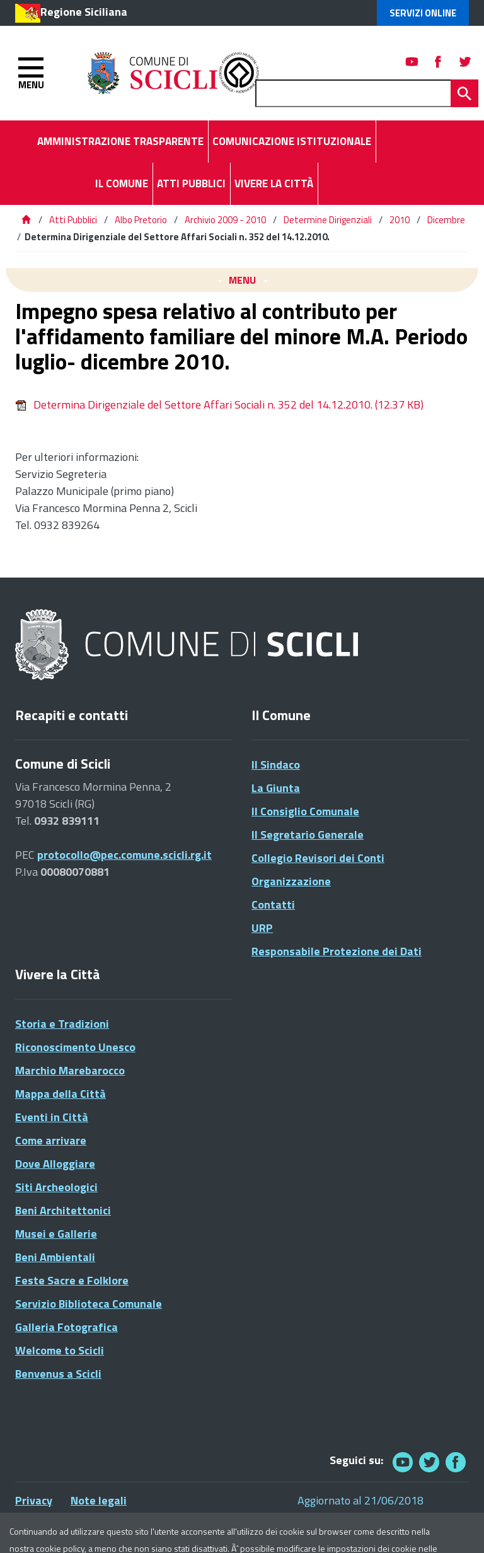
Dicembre (446, 219)
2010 (399, 219)
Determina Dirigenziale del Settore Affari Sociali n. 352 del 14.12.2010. (219, 404)
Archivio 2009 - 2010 (225, 219)
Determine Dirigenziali (328, 219)
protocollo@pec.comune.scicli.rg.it (124, 854)
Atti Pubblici (73, 219)
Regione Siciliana (83, 11)
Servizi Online (422, 13)
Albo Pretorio (141, 219)
